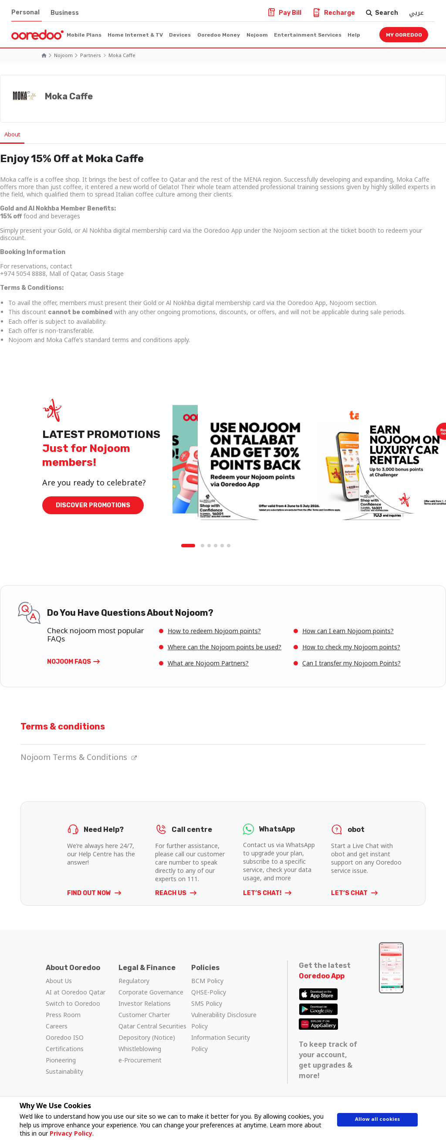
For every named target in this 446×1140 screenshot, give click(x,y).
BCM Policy (207, 981)
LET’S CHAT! (263, 893)
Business (65, 13)
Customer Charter (144, 1015)
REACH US (171, 893)
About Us (59, 981)
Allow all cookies (377, 1121)
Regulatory (133, 981)
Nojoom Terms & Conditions (78, 757)
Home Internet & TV (135, 35)
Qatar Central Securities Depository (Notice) (152, 1032)
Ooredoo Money (218, 35)
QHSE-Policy (208, 992)
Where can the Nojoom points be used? (224, 647)
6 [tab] (229, 546)
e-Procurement (140, 1060)
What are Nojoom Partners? (208, 663)
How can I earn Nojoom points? (348, 631)
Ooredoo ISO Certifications (65, 1043)
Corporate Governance (150, 992)
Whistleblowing (139, 1049)
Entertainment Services (307, 35)
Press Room (63, 1015)
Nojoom (257, 35)
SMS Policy (206, 1004)
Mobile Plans (84, 35)
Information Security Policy (220, 1043)
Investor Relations (144, 1004)
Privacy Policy (67, 1133)
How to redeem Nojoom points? (214, 631)
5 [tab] (222, 546)
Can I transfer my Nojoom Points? (351, 663)
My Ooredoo (404, 35)
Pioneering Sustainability (64, 1066)
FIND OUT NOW (89, 893)
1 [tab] (190, 546)
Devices (180, 35)
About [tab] (17, 134)
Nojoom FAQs (69, 662)
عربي (416, 13)
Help (354, 35)
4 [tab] (216, 546)
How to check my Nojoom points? (351, 647)
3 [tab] (209, 546)
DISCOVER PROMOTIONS (93, 505)
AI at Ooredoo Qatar (75, 992)
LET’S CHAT (350, 893)
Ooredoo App (322, 976)
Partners (90, 55)
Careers (57, 1026)
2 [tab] (203, 546)
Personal (25, 12)
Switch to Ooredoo (73, 1004)
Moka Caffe (121, 55)
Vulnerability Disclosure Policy (224, 1021)
